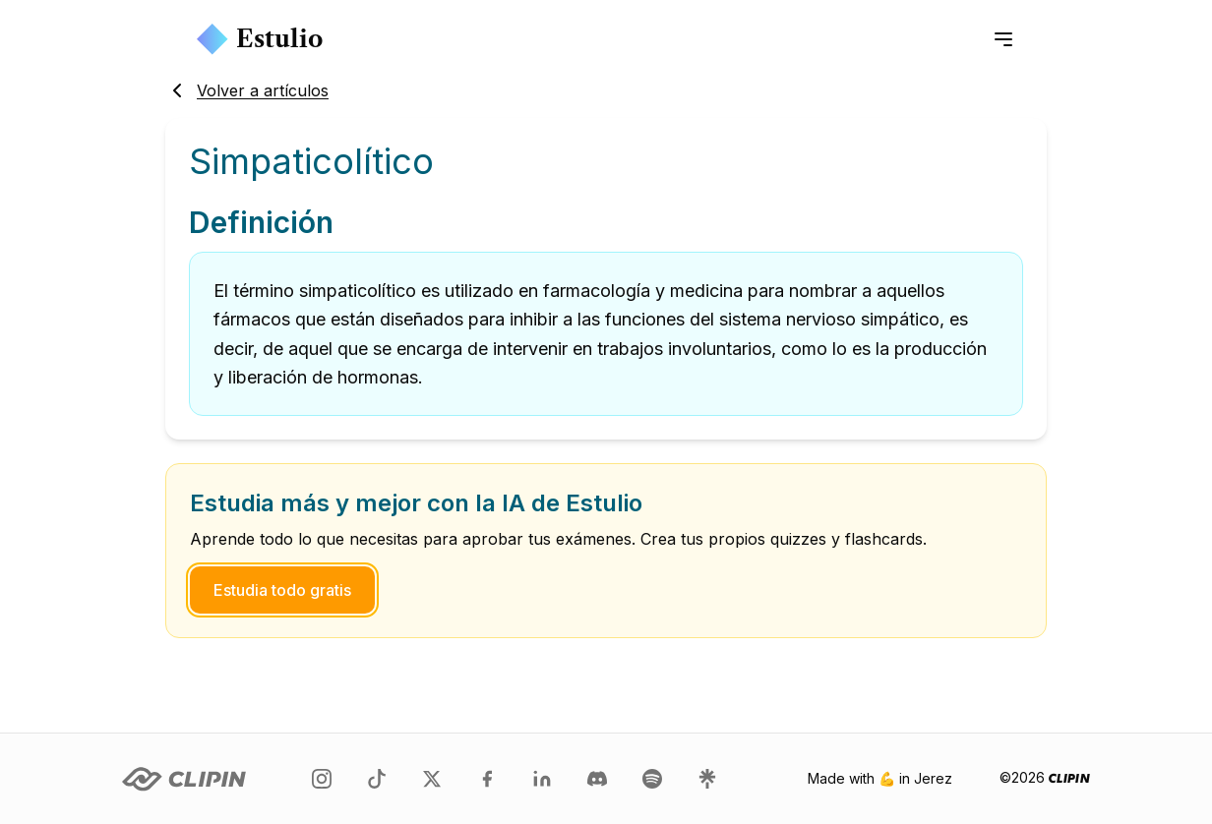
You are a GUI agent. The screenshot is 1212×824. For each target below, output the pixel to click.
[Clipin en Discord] (597, 778)
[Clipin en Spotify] (652, 778)
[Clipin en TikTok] (376, 778)
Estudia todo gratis (282, 590)
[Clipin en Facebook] (487, 778)
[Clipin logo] (184, 779)
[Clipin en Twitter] (432, 778)
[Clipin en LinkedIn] (542, 778)
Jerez (933, 778)
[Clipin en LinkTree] (707, 778)
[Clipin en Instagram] (321, 778)
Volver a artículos (247, 90)
